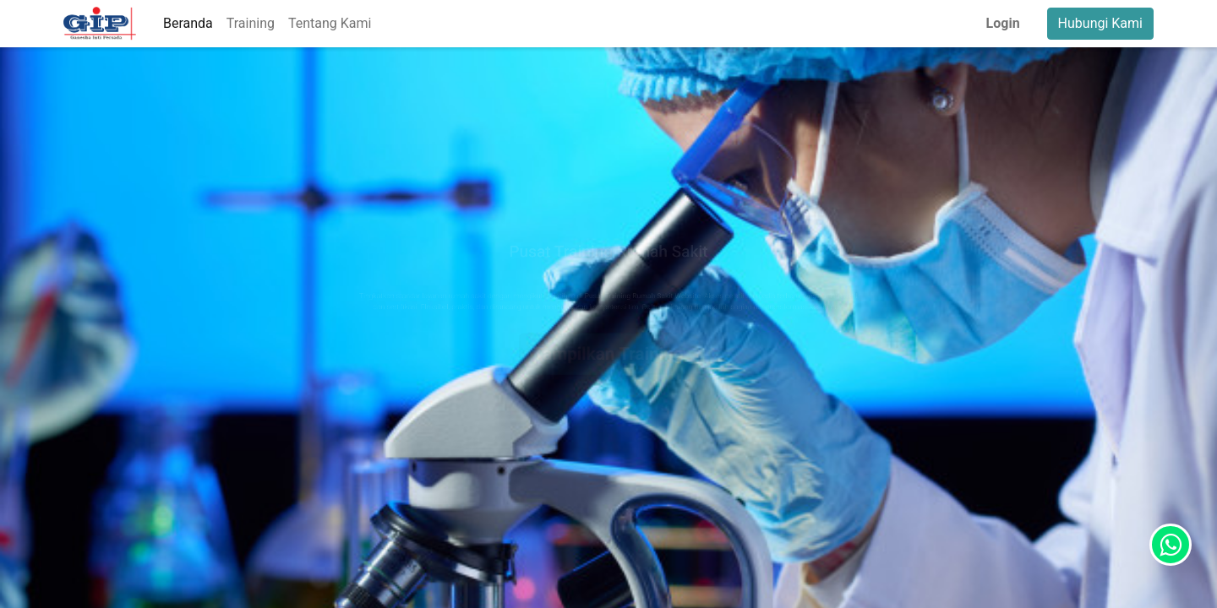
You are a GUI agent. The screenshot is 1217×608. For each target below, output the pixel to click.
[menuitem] (188, 24)
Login (1003, 23)
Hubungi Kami (1100, 23)
